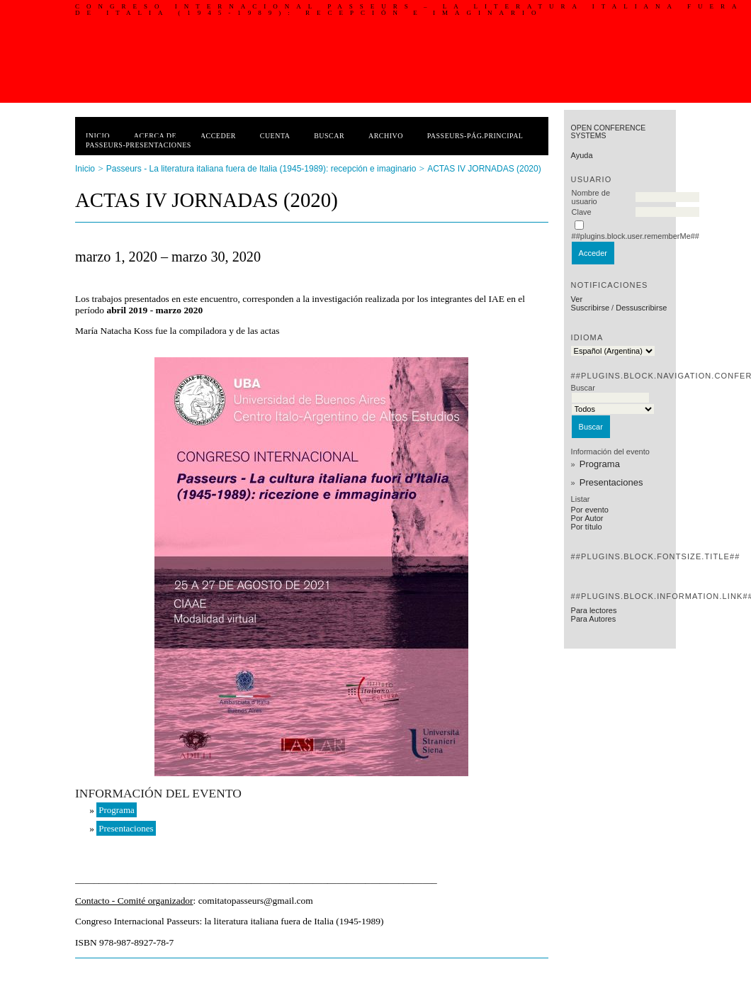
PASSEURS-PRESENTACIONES (138, 145)
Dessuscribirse (641, 307)
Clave (582, 212)
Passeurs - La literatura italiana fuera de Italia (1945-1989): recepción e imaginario (261, 169)
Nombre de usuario (591, 197)
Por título (586, 526)
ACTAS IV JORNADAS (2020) (484, 169)
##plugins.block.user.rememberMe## (635, 236)
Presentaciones (611, 482)
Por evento (590, 509)
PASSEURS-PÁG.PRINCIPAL (475, 136)
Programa (600, 464)
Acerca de (155, 136)
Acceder (218, 136)
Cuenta (275, 136)
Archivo (385, 136)
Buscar (329, 136)
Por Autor (587, 518)
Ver (577, 299)
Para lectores (594, 610)
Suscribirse (590, 307)
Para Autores (593, 619)
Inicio (98, 136)
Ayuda (582, 155)
